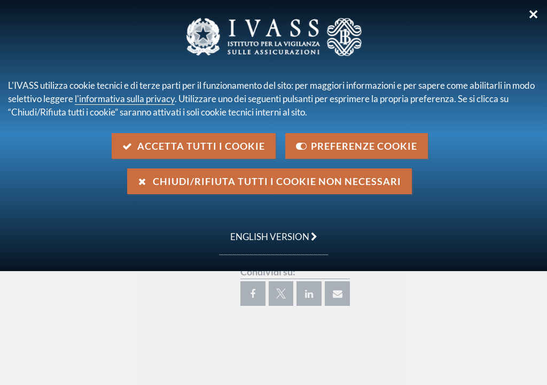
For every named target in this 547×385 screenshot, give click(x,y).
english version (268, 231)
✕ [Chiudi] (533, 14)
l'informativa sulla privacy (125, 98)
